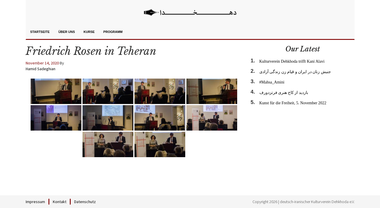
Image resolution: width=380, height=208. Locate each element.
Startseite (40, 32)
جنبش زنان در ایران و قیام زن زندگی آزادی (295, 72)
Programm (113, 32)
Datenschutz (85, 201)
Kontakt (59, 201)
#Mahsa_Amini (271, 82)
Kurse (89, 32)
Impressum (35, 201)
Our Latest (302, 49)
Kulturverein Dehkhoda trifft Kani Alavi (292, 61)
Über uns (66, 32)
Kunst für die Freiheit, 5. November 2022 (293, 103)
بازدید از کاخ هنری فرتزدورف (283, 92)
